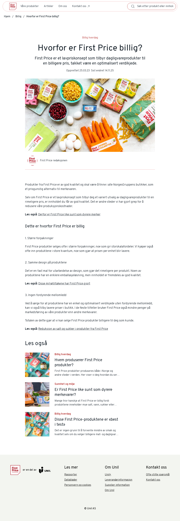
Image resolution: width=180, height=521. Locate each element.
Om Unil (109, 490)
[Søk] (133, 6)
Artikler (48, 6)
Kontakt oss (81, 6)
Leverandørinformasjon (118, 480)
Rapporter (70, 474)
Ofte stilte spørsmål (158, 474)
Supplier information (117, 485)
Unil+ (108, 474)
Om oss (62, 6)
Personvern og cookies (77, 485)
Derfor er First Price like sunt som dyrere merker (69, 215)
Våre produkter (29, 6)
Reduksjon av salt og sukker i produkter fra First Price (73, 329)
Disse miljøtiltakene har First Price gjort (64, 284)
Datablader (70, 480)
